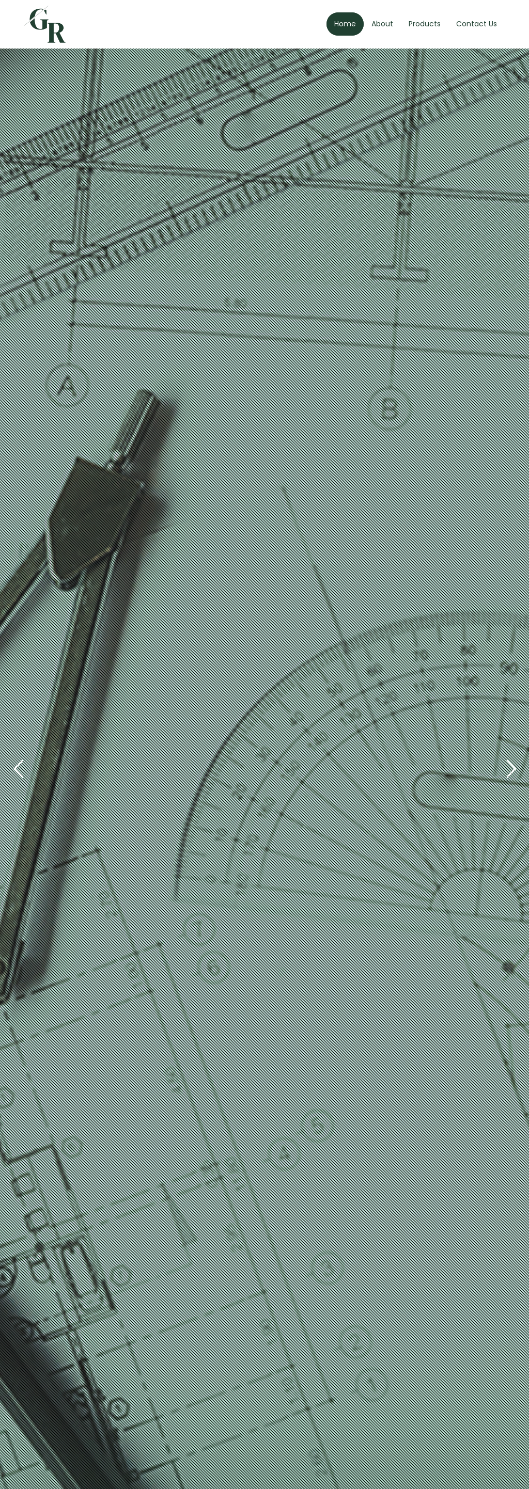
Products (425, 24)
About (382, 24)
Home (345, 24)
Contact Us (476, 24)
